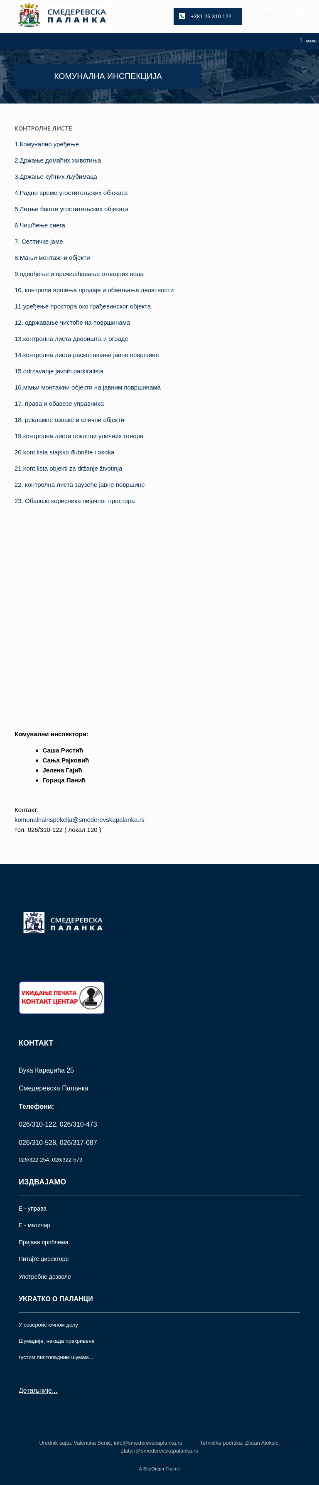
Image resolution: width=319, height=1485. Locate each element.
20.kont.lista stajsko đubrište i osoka (64, 452)
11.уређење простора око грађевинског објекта (83, 306)
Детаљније (35, 1390)
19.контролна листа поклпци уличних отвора (79, 435)
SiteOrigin (153, 1468)
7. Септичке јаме (39, 241)
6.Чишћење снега (40, 225)
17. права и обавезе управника (59, 403)
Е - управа (33, 1208)
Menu (308, 41)
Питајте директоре (44, 1259)
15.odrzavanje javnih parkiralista (59, 371)
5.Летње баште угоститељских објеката (72, 208)
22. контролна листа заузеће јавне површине (80, 484)
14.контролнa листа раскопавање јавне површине (87, 354)
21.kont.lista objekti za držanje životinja (68, 468)
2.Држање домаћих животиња (58, 160)
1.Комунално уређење (47, 144)
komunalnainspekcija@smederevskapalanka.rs (80, 819)
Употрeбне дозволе (45, 1276)
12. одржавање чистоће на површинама (72, 322)
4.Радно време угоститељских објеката (71, 192)
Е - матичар (34, 1225)
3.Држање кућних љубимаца (56, 176)
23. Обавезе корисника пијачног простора (75, 500)
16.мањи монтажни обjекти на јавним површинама (88, 387)
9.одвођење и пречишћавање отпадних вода (79, 273)
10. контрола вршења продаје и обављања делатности (94, 290)
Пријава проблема (43, 1242)
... (54, 1390)
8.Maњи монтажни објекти (52, 257)
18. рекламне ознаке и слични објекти (69, 419)
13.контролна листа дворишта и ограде (71, 338)
